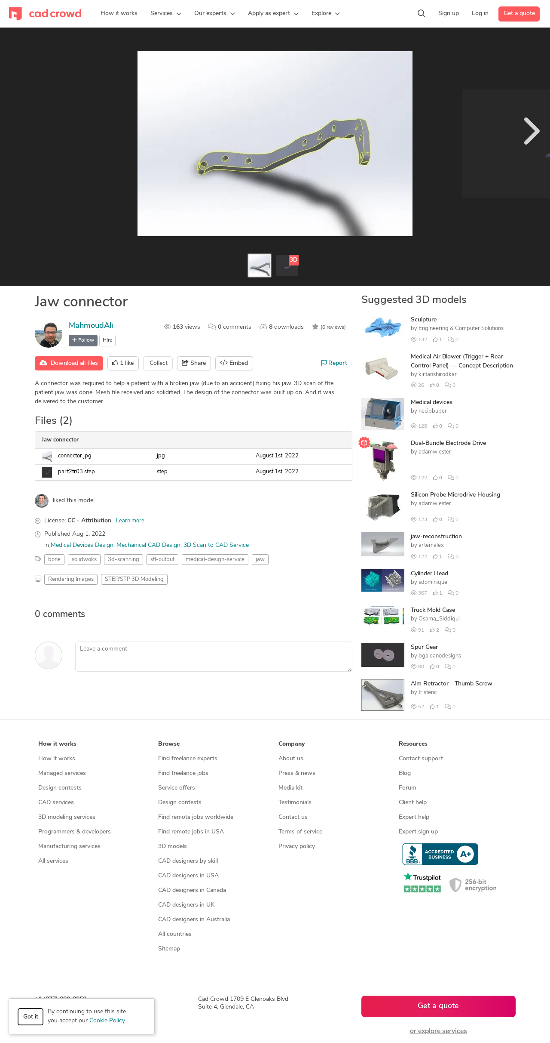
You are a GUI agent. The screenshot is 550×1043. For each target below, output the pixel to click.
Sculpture (424, 320)
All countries (175, 934)
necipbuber (433, 411)
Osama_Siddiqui (439, 619)
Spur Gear (424, 647)
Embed (234, 363)
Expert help (414, 817)
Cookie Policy (107, 1021)
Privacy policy (296, 846)
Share (194, 363)
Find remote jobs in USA (191, 832)
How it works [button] (57, 744)
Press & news (296, 773)
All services (53, 861)
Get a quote (519, 13)
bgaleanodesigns (440, 656)
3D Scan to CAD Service (216, 545)
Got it (30, 1017)
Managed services (62, 773)
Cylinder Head (429, 574)
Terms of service (300, 832)
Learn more (130, 521)
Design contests (60, 788)
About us (290, 759)
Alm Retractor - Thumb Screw (451, 684)
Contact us (293, 817)
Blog (405, 773)
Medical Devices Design (82, 545)
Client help (413, 802)
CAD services (56, 802)
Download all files (69, 363)
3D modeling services (66, 817)
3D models (172, 846)
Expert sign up (418, 832)
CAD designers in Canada (192, 890)
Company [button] (291, 744)
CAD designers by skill (188, 861)
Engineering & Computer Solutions (461, 328)
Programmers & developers (74, 832)
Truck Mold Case (433, 610)
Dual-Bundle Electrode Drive (448, 443)
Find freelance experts (187, 759)
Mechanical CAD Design (148, 545)
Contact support (421, 759)
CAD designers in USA (188, 876)
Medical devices (431, 402)
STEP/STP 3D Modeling (134, 579)
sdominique (433, 582)
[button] (166, 14)
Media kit (290, 788)
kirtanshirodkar (438, 374)
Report (334, 363)
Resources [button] (413, 744)
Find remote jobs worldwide (195, 817)
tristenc (428, 692)
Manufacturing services (69, 846)
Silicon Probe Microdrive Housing (455, 495)
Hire (107, 340)
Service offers (176, 788)
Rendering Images (71, 579)
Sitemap (169, 949)
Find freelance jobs (183, 773)
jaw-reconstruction (436, 537)
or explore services (438, 1031)
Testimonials (295, 802)
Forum (407, 788)
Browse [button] (169, 744)
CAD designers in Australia (194, 919)
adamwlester (435, 452)
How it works (56, 759)
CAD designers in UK (186, 905)
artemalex (431, 545)
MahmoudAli (91, 326)
